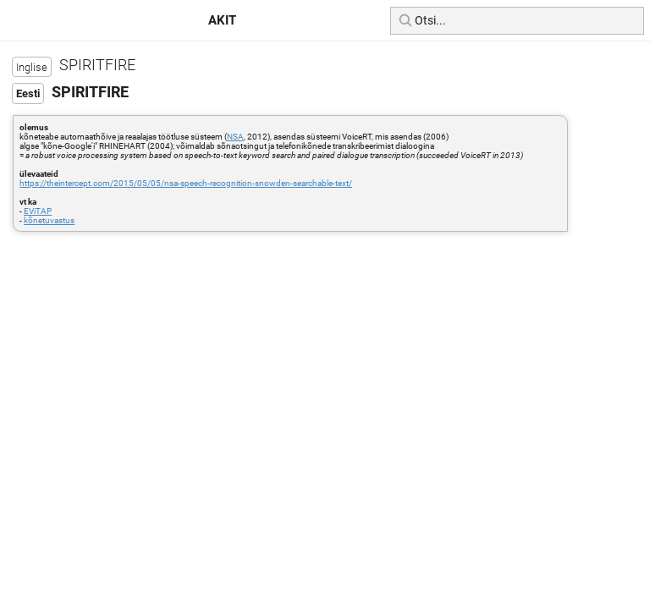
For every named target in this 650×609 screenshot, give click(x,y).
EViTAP (38, 211)
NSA (235, 136)
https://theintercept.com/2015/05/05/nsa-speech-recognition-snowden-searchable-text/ (185, 183)
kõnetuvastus (49, 220)
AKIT (222, 20)
